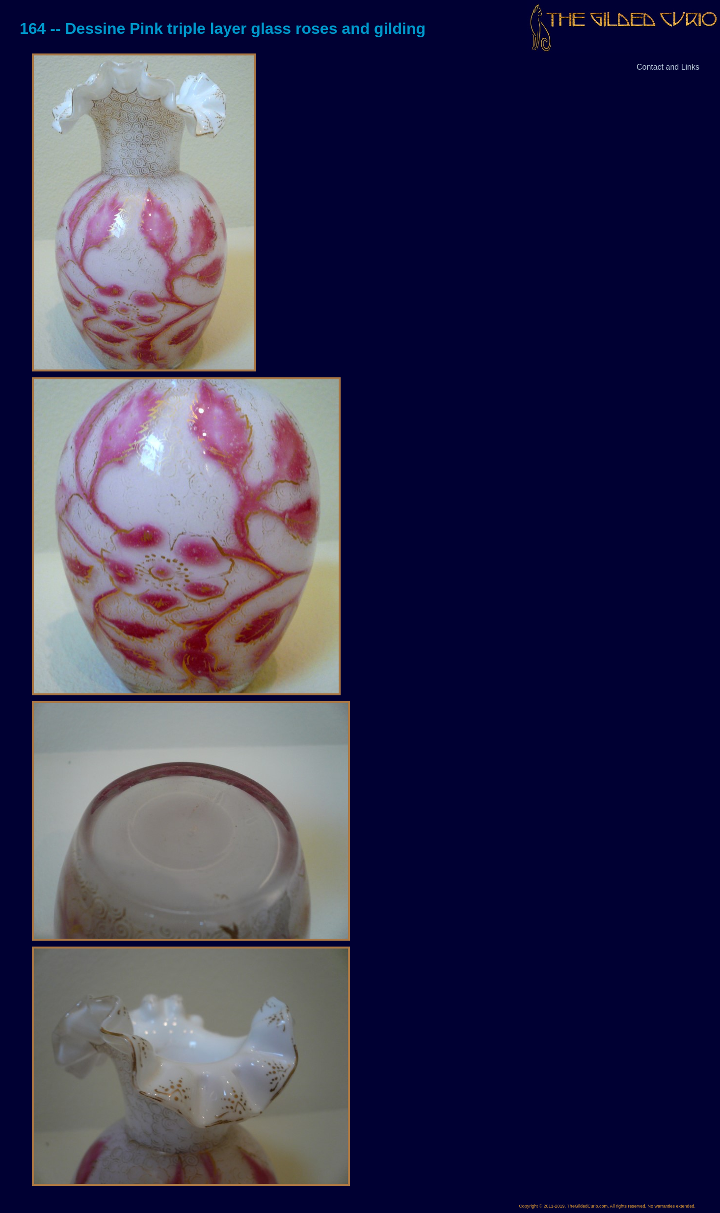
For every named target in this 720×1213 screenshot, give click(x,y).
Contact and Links (668, 67)
